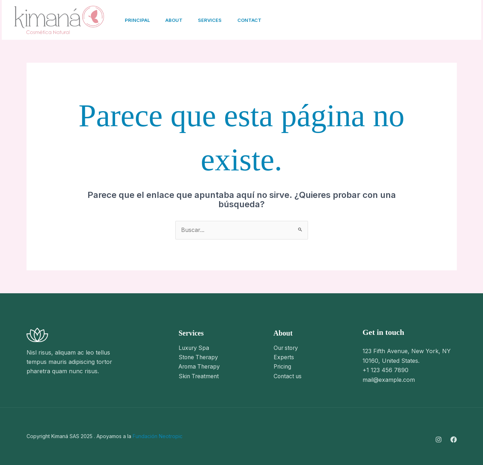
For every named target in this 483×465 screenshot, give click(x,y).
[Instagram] (382, 20)
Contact (255, 20)
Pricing (283, 366)
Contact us (288, 376)
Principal (138, 20)
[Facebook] (398, 20)
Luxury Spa (194, 348)
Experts (284, 357)
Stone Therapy (199, 357)
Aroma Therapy (200, 366)
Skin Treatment (199, 376)
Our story (287, 348)
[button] (442, 20)
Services (214, 20)
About (176, 20)
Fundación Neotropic (158, 436)
